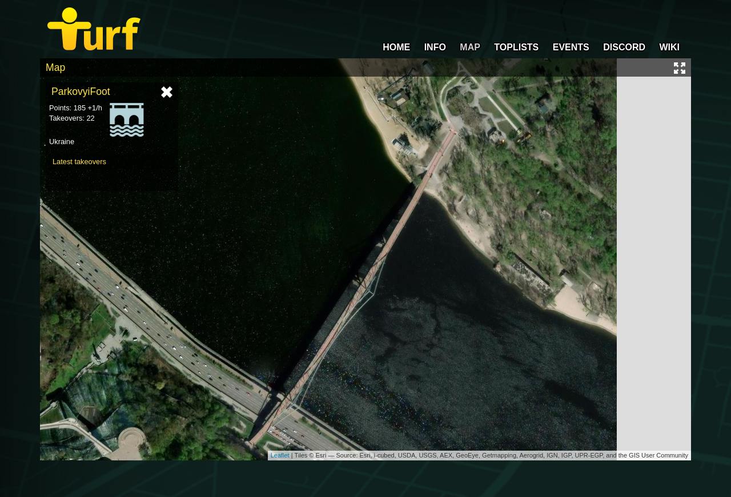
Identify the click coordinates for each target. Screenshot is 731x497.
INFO (435, 47)
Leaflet (280, 455)
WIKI (669, 47)
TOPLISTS (516, 47)
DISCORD (624, 47)
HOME (396, 47)
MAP (470, 47)
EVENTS (571, 47)
